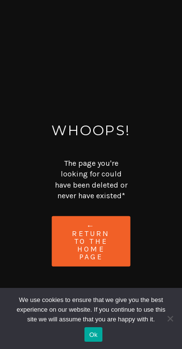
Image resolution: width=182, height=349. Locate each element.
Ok (93, 334)
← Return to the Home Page (91, 241)
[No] (170, 318)
